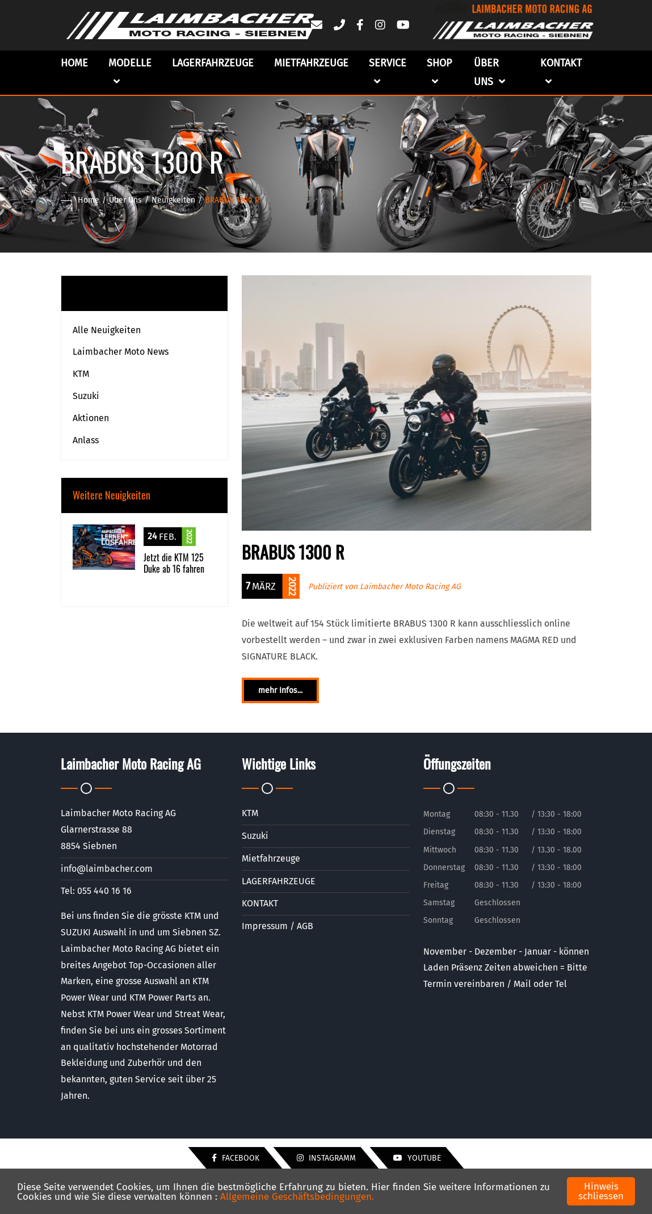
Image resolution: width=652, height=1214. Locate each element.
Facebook (235, 1158)
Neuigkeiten (173, 200)
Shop (439, 72)
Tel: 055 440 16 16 (96, 890)
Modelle (130, 72)
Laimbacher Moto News (121, 351)
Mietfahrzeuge (311, 63)
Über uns (489, 72)
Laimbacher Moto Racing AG (410, 586)
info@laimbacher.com (107, 868)
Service (387, 72)
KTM (81, 373)
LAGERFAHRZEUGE (213, 63)
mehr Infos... (280, 690)
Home (74, 63)
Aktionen (91, 418)
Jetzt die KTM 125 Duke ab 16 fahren (174, 563)
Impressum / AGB (277, 926)
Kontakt (561, 72)
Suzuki (86, 395)
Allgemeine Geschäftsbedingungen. (297, 1197)
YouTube (417, 1158)
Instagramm (326, 1158)
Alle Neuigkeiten (107, 330)
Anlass (86, 440)
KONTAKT (260, 903)
